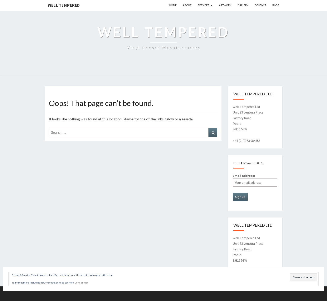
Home (173, 5)
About (187, 5)
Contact (260, 5)
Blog (275, 5)
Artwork (225, 5)
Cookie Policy (81, 282)
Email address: (255, 180)
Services (203, 5)
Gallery (243, 5)
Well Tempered (64, 5)
